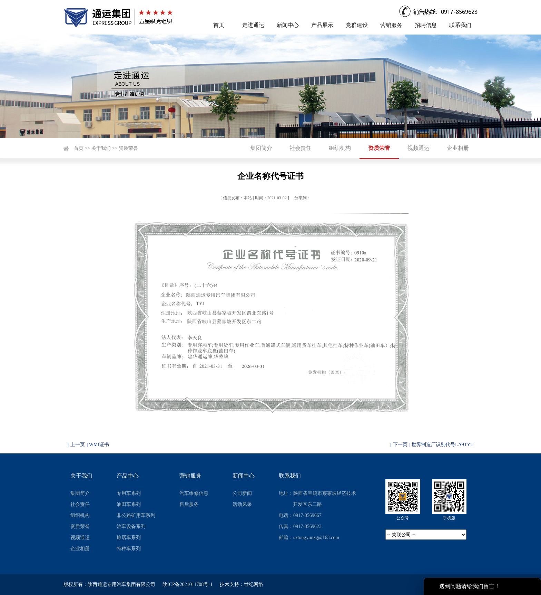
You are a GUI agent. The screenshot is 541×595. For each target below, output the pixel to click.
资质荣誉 (128, 148)
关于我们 (101, 148)
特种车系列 (129, 548)
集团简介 (261, 148)
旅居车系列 (129, 537)
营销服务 (391, 25)
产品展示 (322, 25)
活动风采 (242, 504)
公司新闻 (242, 493)
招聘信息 (426, 25)
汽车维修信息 (193, 493)
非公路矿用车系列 (136, 515)
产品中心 (128, 476)
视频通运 (418, 148)
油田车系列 (129, 504)
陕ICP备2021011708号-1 (188, 584)
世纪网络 (253, 584)
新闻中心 (288, 25)
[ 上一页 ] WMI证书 (88, 444)
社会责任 (300, 148)
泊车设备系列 (131, 526)
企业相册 (458, 148)
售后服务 (189, 504)
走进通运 (253, 25)
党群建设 (357, 25)
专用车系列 (129, 493)
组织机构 (340, 148)
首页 (218, 25)
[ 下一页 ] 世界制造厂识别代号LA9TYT (431, 444)
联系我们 (460, 25)
